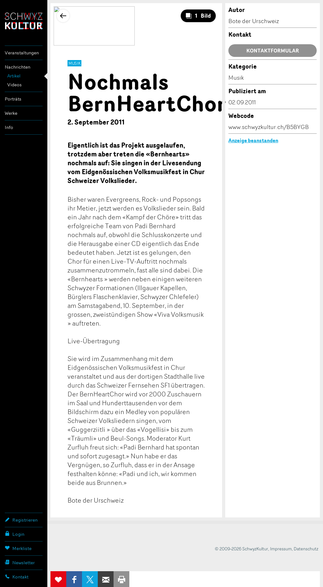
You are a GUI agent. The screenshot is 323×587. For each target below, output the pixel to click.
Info (9, 127)
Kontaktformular (272, 50)
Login (14, 533)
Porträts (13, 98)
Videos (14, 84)
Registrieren (21, 519)
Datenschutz (306, 549)
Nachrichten (17, 67)
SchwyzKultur (24, 21)
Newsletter (20, 562)
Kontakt (16, 576)
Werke (11, 113)
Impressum (281, 549)
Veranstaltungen (22, 52)
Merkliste (18, 548)
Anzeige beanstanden (253, 140)
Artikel (14, 75)
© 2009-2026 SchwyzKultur (241, 549)
